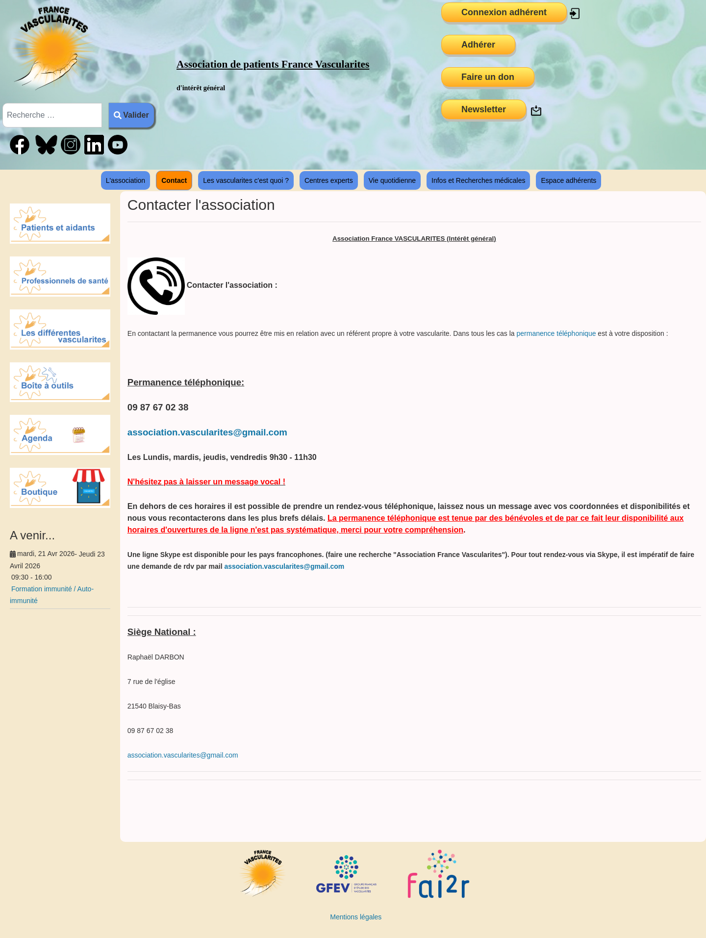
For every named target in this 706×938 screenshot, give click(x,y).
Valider (131, 115)
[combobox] (52, 115)
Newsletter (483, 109)
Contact (174, 180)
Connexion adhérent (504, 12)
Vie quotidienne (392, 180)
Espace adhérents (568, 180)
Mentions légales (355, 917)
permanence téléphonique (556, 333)
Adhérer (478, 45)
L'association (126, 180)
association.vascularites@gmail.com (207, 432)
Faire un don (487, 77)
